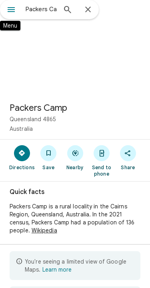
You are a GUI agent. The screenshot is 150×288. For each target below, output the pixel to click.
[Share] (128, 157)
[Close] (88, 10)
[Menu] (11, 10)
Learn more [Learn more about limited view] (57, 269)
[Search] (67, 10)
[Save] (48, 157)
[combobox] (41, 9)
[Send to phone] (101, 160)
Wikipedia (44, 230)
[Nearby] (75, 157)
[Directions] (22, 157)
